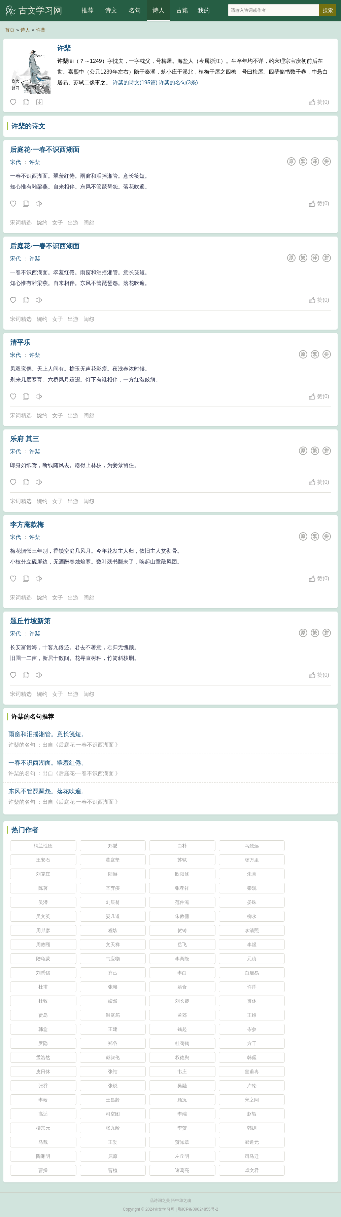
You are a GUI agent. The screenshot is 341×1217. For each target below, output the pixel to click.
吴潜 (43, 902)
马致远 (252, 845)
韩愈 (43, 1029)
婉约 (42, 222)
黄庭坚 (113, 860)
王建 (112, 1029)
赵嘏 (252, 1114)
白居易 (252, 972)
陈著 (43, 888)
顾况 (182, 1099)
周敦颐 (43, 944)
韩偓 (252, 1057)
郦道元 (252, 1142)
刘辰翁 (113, 902)
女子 (57, 222)
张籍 (112, 987)
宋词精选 (21, 222)
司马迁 (252, 1156)
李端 (182, 1114)
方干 (252, 1043)
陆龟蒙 (43, 958)
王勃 (112, 1142)
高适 (43, 1114)
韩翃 (252, 1128)
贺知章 (182, 1142)
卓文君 (252, 1170)
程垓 (112, 930)
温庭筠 (113, 1015)
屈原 (112, 1156)
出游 (73, 222)
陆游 (112, 874)
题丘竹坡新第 (30, 621)
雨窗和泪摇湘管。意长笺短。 (47, 734)
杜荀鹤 (182, 1043)
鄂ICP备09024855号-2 (198, 1209)
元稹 (252, 958)
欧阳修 (182, 874)
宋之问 (252, 1099)
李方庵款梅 (27, 524)
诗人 (158, 10)
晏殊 (252, 902)
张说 (112, 1085)
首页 (9, 30)
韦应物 (113, 958)
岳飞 (182, 944)
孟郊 (182, 1015)
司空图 (113, 1114)
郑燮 (112, 845)
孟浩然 (43, 1057)
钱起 (182, 1029)
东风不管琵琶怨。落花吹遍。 (47, 791)
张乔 (43, 1085)
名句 (135, 10)
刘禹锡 (43, 972)
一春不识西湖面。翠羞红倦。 (47, 762)
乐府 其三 (24, 439)
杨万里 (252, 860)
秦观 (252, 888)
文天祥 (113, 944)
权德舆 (182, 1057)
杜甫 (43, 987)
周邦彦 (43, 930)
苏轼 (182, 860)
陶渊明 (43, 1156)
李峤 (43, 1099)
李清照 (252, 930)
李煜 (252, 944)
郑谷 (112, 1043)
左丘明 (182, 1156)
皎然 (112, 1001)
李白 (182, 972)
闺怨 (88, 222)
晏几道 (113, 916)
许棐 (40, 30)
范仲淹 (182, 902)
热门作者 (24, 830)
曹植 (112, 1170)
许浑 (252, 987)
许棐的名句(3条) (178, 82)
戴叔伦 (113, 1057)
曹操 (43, 1170)
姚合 (182, 987)
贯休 (252, 1001)
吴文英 (43, 916)
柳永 (252, 916)
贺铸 (182, 930)
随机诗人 (39, 102)
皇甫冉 (252, 1071)
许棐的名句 (21, 745)
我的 (204, 10)
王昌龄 (113, 1099)
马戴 (43, 1142)
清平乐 (20, 342)
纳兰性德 (43, 845)
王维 (252, 1015)
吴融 (182, 1085)
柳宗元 (43, 1128)
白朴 (182, 845)
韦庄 (182, 1071)
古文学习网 (40, 10)
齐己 (112, 972)
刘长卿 (182, 1001)
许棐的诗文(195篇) (135, 82)
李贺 (182, 1128)
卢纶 (252, 1085)
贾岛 (43, 1015)
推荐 (87, 10)
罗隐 (43, 1043)
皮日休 (43, 1071)
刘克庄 (43, 874)
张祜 (112, 1071)
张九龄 (113, 1128)
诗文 (111, 10)
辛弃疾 (113, 888)
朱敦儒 (182, 916)
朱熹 (252, 874)
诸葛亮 (182, 1170)
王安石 (43, 860)
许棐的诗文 (28, 126)
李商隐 (182, 958)
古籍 (182, 10)
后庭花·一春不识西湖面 (44, 149)
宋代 (15, 162)
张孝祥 (182, 888)
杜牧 (43, 1001)
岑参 (252, 1029)
